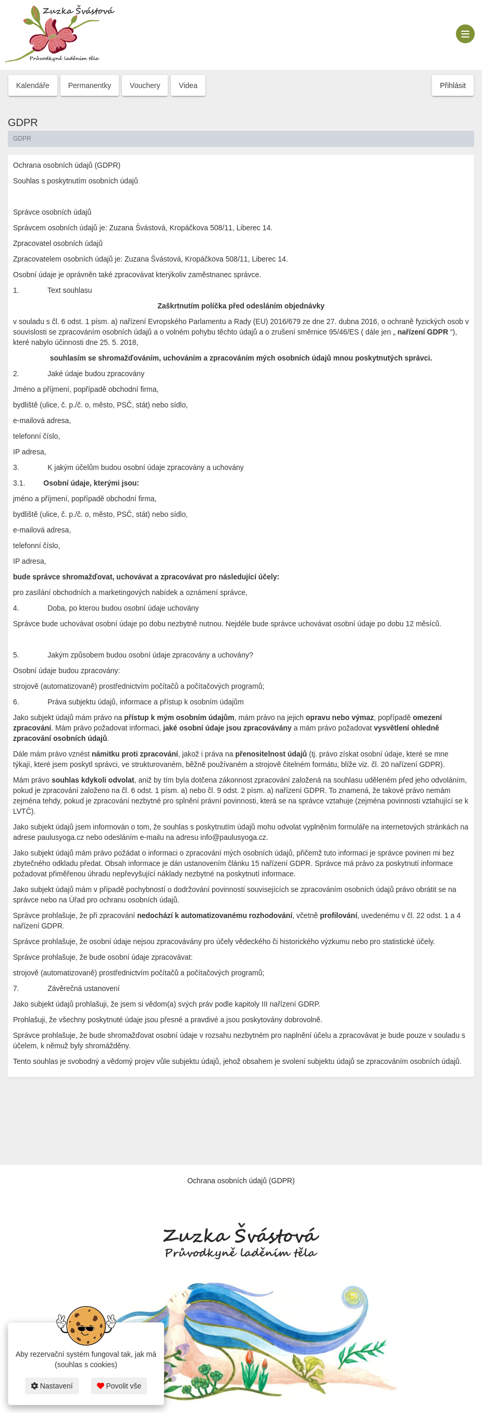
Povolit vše (119, 1386)
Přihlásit (453, 85)
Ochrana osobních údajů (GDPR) (240, 1180)
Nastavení (52, 1386)
